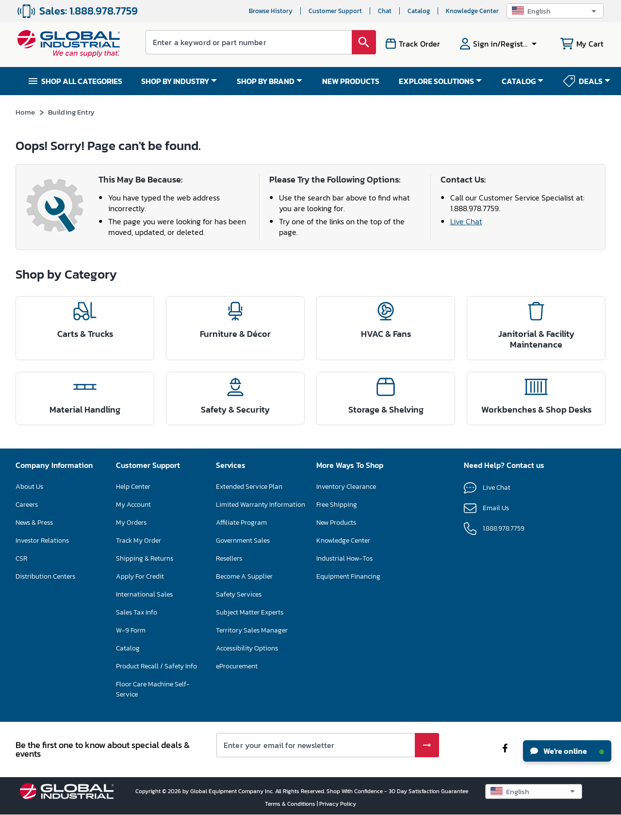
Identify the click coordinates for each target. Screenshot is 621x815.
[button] (555, 11)
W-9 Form (131, 630)
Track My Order (138, 540)
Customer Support (335, 11)
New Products (336, 522)
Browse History (271, 11)
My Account (133, 504)
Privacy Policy (337, 803)
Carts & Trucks (85, 333)
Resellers (229, 558)
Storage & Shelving (386, 409)
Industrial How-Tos (344, 558)
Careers (27, 504)
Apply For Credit (140, 576)
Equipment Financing (348, 576)
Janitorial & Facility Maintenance (536, 339)
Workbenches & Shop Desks (536, 409)
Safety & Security (235, 409)
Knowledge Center (472, 11)
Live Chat (466, 221)
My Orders (131, 522)
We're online (567, 751)
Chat (385, 11)
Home (25, 111)
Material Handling (84, 409)
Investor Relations (42, 540)
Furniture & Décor (235, 333)
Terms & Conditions (291, 803)
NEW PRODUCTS (350, 81)
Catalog (419, 11)
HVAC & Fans (386, 333)
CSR (21, 558)
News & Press (34, 522)
